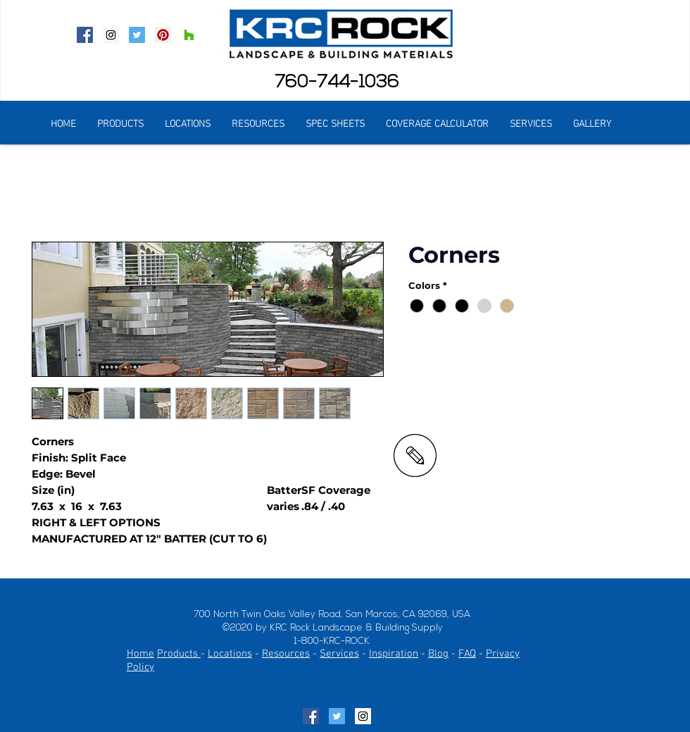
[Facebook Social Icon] (85, 35)
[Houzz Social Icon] (189, 35)
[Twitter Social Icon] (137, 35)
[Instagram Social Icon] (111, 35)
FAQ (467, 653)
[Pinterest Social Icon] (163, 35)
